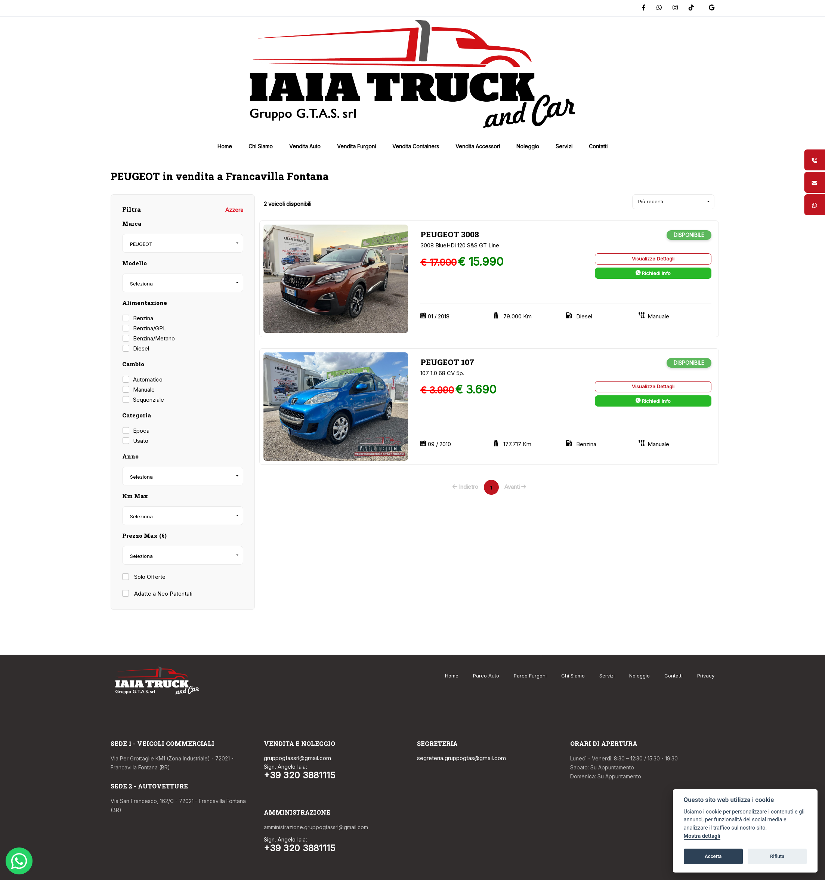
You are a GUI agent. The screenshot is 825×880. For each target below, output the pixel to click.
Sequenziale (148, 399)
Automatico (148, 379)
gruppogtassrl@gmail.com (297, 758)
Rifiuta (777, 856)
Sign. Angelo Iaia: (285, 766)
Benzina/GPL (149, 328)
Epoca (141, 430)
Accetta (713, 856)
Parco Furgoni (530, 676)
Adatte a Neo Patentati (162, 593)
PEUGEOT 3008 (449, 234)
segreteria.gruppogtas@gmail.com (461, 758)
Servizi (607, 676)
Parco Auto (486, 676)
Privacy (705, 676)
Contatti (673, 676)
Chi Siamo (573, 676)
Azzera (234, 209)
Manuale (144, 389)
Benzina (143, 318)
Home (451, 676)
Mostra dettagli (702, 836)
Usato (140, 440)
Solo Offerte (149, 576)
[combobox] (182, 243)
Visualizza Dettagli (653, 259)
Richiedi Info (653, 273)
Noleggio (639, 676)
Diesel (141, 348)
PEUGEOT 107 (447, 362)
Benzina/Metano (154, 338)
